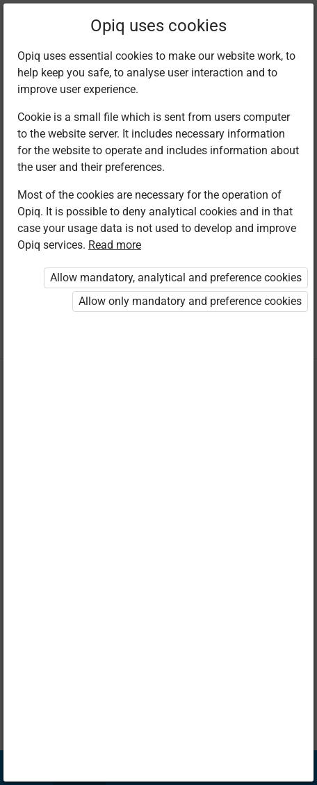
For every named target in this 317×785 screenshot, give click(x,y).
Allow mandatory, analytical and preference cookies (176, 277)
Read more (114, 244)
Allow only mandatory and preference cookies (190, 301)
